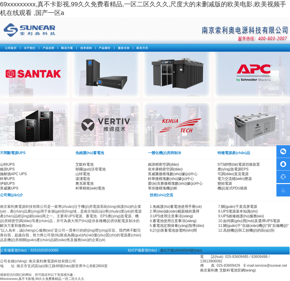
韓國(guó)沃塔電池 (90, 169)
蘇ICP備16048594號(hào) (181, 250)
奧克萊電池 (84, 183)
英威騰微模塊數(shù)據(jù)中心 (173, 174)
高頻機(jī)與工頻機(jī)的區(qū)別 (248, 230)
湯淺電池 (82, 179)
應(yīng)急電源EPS (233, 169)
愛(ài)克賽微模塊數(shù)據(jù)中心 (175, 183)
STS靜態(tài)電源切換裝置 (239, 164)
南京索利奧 (209, 270)
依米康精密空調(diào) (165, 169)
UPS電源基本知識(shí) (239, 211)
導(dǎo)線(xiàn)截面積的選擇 (176, 211)
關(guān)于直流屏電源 (239, 206)
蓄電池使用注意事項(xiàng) (174, 221)
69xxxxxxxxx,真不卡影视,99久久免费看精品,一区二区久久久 (42, 279)
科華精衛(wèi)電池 (90, 188)
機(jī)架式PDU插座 (232, 188)
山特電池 (82, 174)
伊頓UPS (7, 183)
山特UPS (7, 164)
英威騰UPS (9, 188)
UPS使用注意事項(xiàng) (173, 216)
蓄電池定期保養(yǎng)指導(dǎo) (178, 226)
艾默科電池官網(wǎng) (237, 270)
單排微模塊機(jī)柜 (163, 188)
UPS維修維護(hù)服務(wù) (242, 216)
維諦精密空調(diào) (163, 164)
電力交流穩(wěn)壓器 (235, 179)
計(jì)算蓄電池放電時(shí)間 (175, 230)
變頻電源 (225, 183)
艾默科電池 (84, 164)
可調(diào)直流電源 (233, 174)
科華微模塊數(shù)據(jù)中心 (171, 179)
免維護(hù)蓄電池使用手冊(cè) (177, 206)
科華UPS (7, 179)
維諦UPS (7, 169)
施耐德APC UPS (13, 174)
